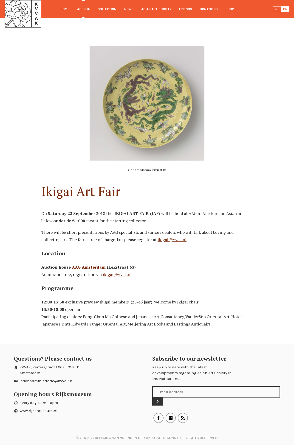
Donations (209, 9)
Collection (107, 9)
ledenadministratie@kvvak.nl (47, 380)
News (128, 9)
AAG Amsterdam (89, 267)
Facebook (158, 417)
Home (64, 9)
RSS (182, 417)
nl (277, 9)
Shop (230, 9)
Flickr (170, 417)
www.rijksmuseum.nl (38, 410)
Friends (185, 9)
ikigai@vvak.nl (172, 239)
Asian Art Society (156, 9)
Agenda (83, 9)
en (285, 9)
